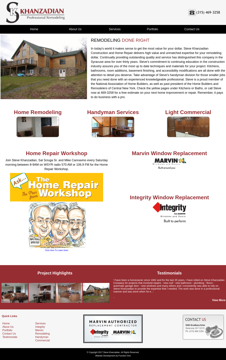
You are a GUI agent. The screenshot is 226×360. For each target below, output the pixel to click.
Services (114, 29)
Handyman (41, 337)
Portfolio (152, 29)
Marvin (39, 330)
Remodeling (42, 333)
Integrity (40, 326)
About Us (75, 29)
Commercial (42, 340)
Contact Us (191, 29)
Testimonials (9, 337)
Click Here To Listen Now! (56, 250)
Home (34, 29)
